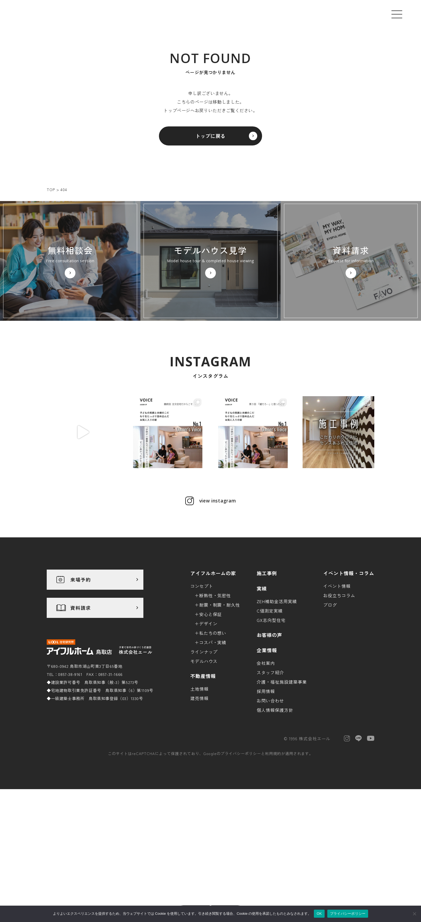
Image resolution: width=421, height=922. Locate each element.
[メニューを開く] (397, 14)
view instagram (217, 554)
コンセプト (201, 639)
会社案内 (266, 716)
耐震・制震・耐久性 (219, 658)
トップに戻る (210, 138)
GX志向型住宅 (271, 673)
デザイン (208, 677)
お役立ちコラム (339, 649)
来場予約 (80, 633)
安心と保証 (210, 667)
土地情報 (199, 742)
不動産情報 (203, 729)
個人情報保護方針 (275, 763)
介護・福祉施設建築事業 (282, 735)
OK (319, 914)
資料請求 (80, 661)
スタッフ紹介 (270, 726)
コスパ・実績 (213, 696)
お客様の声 (269, 688)
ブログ (330, 658)
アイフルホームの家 (213, 626)
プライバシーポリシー (241, 807)
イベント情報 (337, 639)
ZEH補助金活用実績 (277, 654)
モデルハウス (204, 714)
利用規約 (273, 807)
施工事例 (267, 626)
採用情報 (266, 744)
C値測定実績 (270, 664)
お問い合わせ (270, 754)
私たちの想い (213, 686)
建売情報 (199, 751)
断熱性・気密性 (215, 649)
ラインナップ (204, 705)
